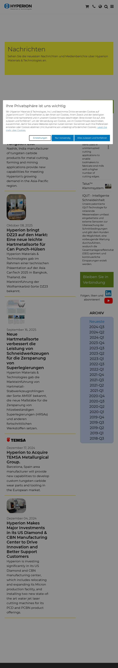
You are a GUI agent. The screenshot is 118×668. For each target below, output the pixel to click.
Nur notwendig (63, 138)
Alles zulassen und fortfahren (92, 138)
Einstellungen (40, 138)
